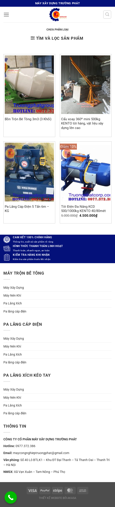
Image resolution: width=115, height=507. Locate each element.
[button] (6, 14)
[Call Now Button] (11, 497)
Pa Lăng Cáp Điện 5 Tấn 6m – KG (27, 209)
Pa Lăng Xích (12, 303)
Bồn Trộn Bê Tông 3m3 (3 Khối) (28, 119)
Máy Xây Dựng (13, 287)
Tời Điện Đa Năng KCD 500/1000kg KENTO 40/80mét (83, 209)
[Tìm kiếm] (107, 14)
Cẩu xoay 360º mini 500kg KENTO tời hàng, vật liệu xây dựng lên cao (82, 123)
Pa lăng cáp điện (14, 311)
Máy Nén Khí (12, 295)
